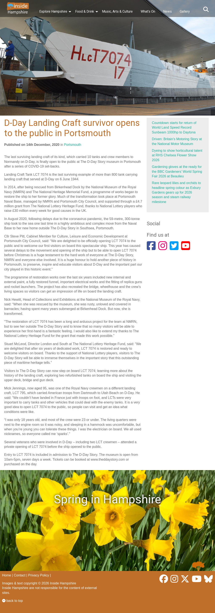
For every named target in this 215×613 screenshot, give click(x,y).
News (167, 11)
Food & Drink (84, 11)
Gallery (185, 11)
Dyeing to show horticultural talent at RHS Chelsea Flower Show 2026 (177, 155)
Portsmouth (72, 144)
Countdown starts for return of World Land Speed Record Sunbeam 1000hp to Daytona (174, 127)
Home (6, 575)
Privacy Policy (38, 575)
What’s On (148, 11)
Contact (19, 575)
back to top (12, 600)
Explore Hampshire (53, 11)
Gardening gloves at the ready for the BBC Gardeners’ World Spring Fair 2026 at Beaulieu (177, 171)
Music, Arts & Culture (117, 11)
